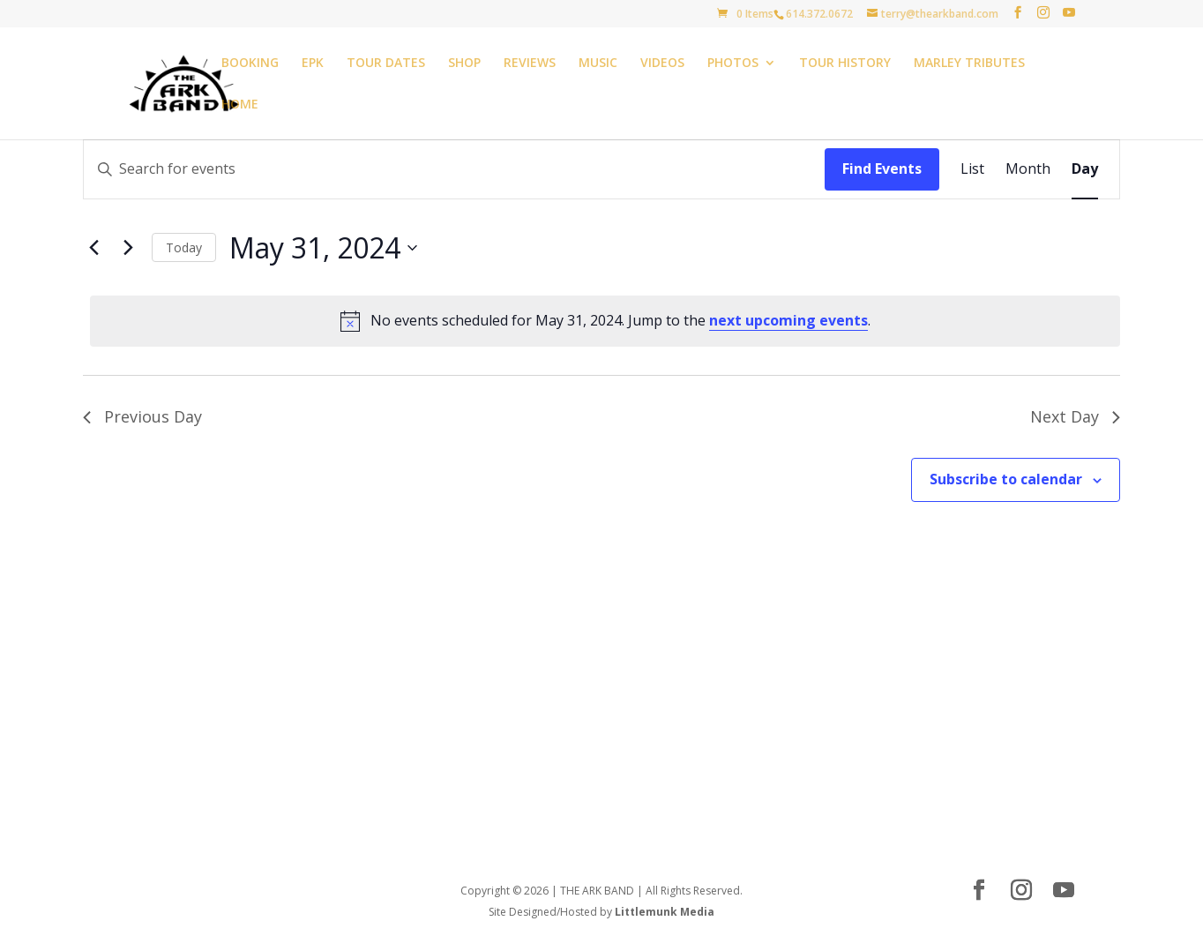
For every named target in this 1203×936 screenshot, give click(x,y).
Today (184, 247)
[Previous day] (93, 247)
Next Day (1075, 416)
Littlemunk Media (664, 911)
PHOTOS (732, 63)
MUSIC (598, 63)
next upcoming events (788, 320)
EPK (313, 63)
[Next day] (127, 247)
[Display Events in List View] (972, 169)
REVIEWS (530, 63)
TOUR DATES (386, 63)
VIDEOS (662, 63)
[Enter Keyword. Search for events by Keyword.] (454, 169)
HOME (239, 105)
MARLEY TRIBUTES (969, 63)
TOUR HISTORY (845, 63)
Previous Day (142, 416)
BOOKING (250, 63)
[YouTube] (1069, 12)
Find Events (882, 168)
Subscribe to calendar (1006, 479)
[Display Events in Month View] (1027, 169)
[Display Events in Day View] (1085, 169)
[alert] (605, 321)
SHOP (464, 63)
